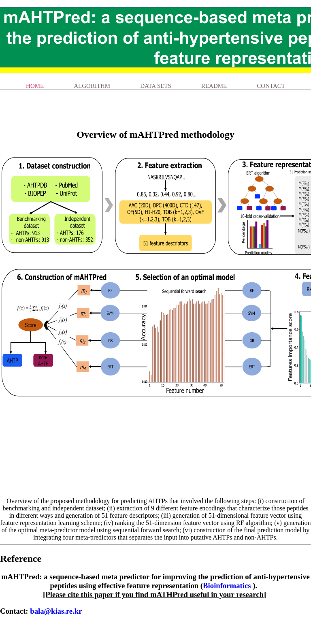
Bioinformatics (227, 585)
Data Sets (155, 86)
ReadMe (214, 86)
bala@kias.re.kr (56, 611)
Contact (271, 86)
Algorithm (92, 86)
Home (35, 86)
